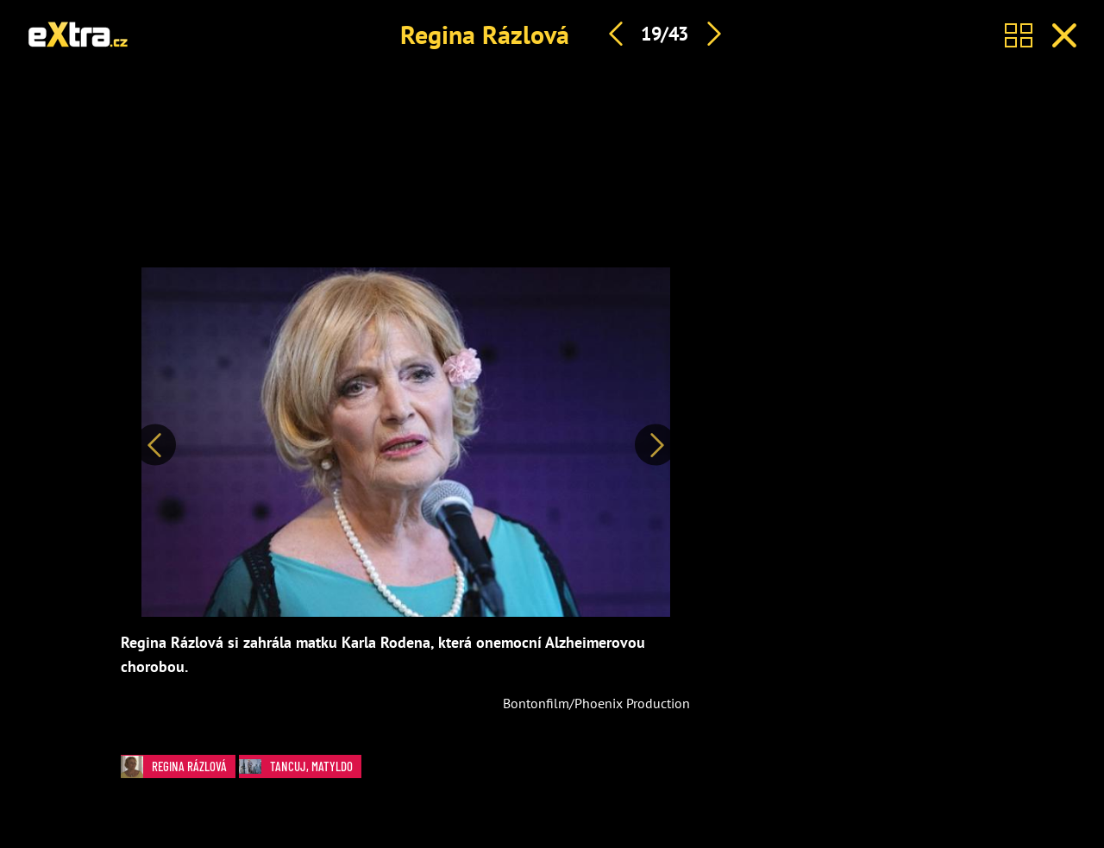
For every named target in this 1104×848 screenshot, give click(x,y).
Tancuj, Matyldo (300, 766)
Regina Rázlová (484, 34)
